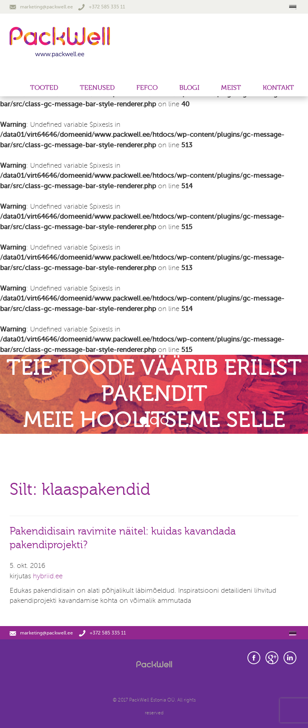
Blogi (189, 88)
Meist (231, 88)
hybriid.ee (48, 576)
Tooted (44, 88)
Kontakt (278, 88)
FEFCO (147, 88)
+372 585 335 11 (101, 7)
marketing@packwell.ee (41, 7)
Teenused (97, 88)
